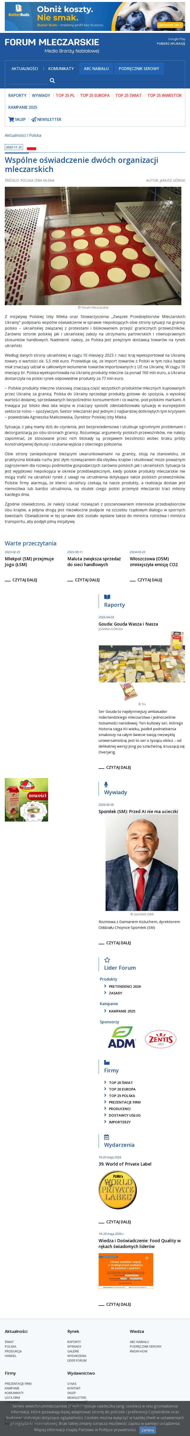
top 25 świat (128, 95)
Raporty (114, 602)
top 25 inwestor (164, 95)
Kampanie (12, 1388)
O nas (71, 1383)
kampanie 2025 (118, 1011)
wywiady (41, 95)
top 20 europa (119, 1089)
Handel (10, 1356)
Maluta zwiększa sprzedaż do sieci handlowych (94, 561)
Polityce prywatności (117, 1429)
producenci (116, 1108)
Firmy (111, 1068)
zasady (112, 993)
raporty (17, 95)
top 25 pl (65, 95)
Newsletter (76, 1397)
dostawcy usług (121, 1115)
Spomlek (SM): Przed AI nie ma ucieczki (138, 811)
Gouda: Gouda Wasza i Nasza (128, 624)
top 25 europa (95, 95)
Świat (9, 1342)
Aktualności (25, 68)
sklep (17, 119)
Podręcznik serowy (139, 68)
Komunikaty (61, 68)
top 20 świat (117, 1082)
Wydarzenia (119, 1142)
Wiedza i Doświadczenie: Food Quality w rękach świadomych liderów (140, 1243)
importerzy (116, 1122)
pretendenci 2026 (121, 986)
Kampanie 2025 (22, 107)
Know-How (138, 1351)
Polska (35, 135)
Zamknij (147, 1430)
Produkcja (13, 1351)
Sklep (71, 1393)
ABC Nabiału (96, 68)
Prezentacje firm (121, 1102)
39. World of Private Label (125, 1164)
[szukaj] (28, 81)
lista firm (12, 1397)
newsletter (46, 119)
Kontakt (74, 1388)
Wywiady (115, 790)
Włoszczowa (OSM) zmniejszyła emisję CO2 (154, 561)
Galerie (73, 1351)
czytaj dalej (25, 580)
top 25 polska (118, 1095)
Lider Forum (120, 965)
